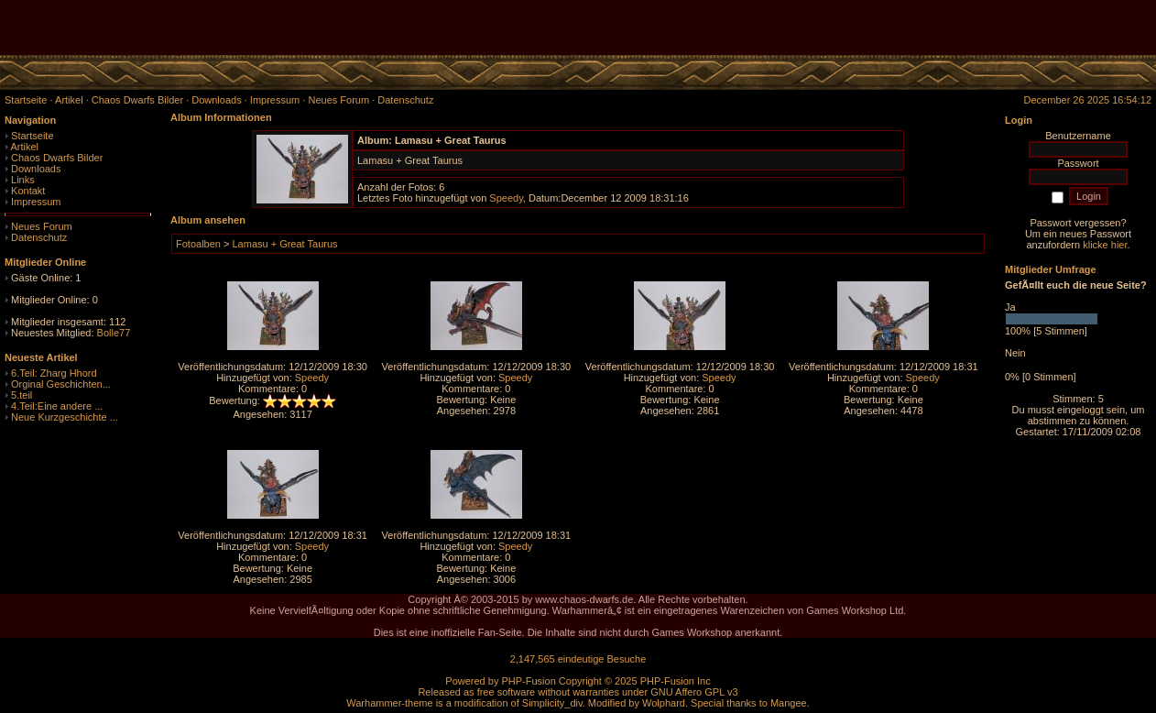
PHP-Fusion (528, 680)
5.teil (21, 394)
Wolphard (663, 702)
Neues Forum (41, 226)
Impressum (35, 201)
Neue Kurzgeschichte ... (64, 416)
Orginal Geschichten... (61, 383)
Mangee (788, 702)
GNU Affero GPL (687, 691)
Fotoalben (198, 243)
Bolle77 (114, 332)
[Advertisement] (941, 27)
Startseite (32, 135)
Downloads (35, 168)
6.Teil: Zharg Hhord (54, 372)
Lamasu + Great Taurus (284, 243)
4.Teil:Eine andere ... (57, 405)
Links (23, 179)
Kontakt (28, 190)
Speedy (506, 197)
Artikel (24, 146)
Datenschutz (39, 237)
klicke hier (1105, 244)
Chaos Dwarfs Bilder (57, 157)
